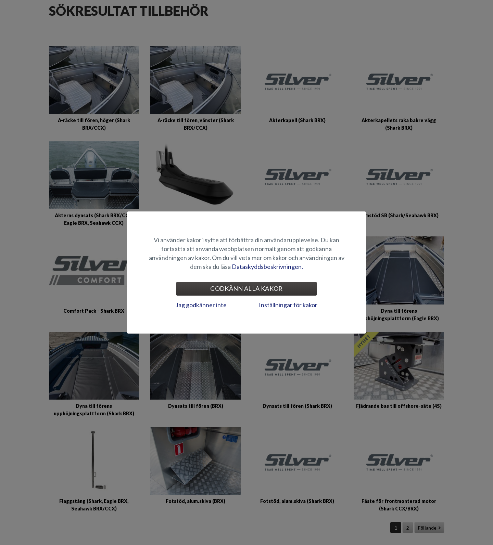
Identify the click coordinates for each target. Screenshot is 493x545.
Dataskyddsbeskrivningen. (267, 266)
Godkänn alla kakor (246, 288)
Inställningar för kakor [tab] (288, 305)
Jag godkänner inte (201, 305)
